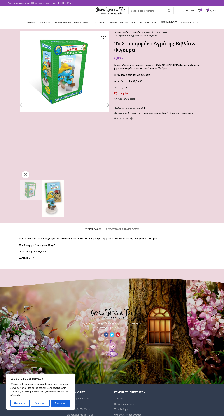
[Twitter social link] (127, 118)
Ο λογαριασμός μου (124, 403)
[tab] (93, 226)
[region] (40, 392)
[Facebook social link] (123, 118)
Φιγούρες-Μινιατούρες (140, 112)
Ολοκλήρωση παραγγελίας (127, 413)
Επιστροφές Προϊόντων (79, 408)
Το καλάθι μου (121, 408)
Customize (20, 403)
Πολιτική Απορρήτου (78, 397)
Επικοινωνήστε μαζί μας (80, 413)
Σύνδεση (118, 397)
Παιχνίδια (136, 31)
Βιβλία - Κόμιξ (161, 112)
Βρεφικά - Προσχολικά (155, 31)
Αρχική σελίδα (121, 31)
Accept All (61, 403)
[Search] (151, 13)
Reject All (40, 403)
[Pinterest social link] (131, 118)
